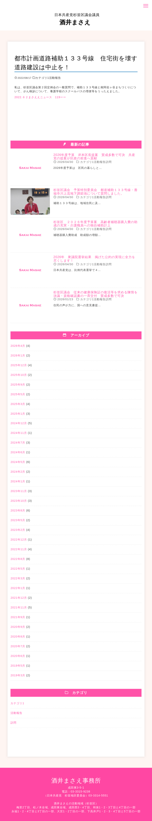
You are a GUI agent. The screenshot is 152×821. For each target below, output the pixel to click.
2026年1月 (17, 357)
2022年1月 (17, 590)
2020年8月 (17, 638)
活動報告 (16, 715)
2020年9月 (17, 629)
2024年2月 (17, 473)
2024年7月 (17, 444)
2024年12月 (18, 425)
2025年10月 (18, 376)
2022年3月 (17, 580)
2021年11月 (18, 609)
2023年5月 (17, 522)
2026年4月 (17, 347)
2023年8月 (17, 512)
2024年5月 (17, 464)
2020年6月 (17, 658)
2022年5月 (17, 570)
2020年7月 (17, 648)
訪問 (13, 724)
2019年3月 (17, 677)
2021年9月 (17, 619)
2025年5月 (17, 396)
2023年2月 (17, 532)
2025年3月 (17, 406)
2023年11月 (18, 493)
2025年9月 (17, 386)
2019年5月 (17, 667)
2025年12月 (18, 367)
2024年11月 (18, 435)
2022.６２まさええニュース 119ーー (40, 97)
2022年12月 (18, 541)
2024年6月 (17, 454)
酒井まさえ (77, 19)
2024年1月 (17, 483)
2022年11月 (18, 551)
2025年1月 (17, 415)
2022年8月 (17, 561)
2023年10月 (18, 503)
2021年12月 (18, 599)
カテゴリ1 (17, 705)
